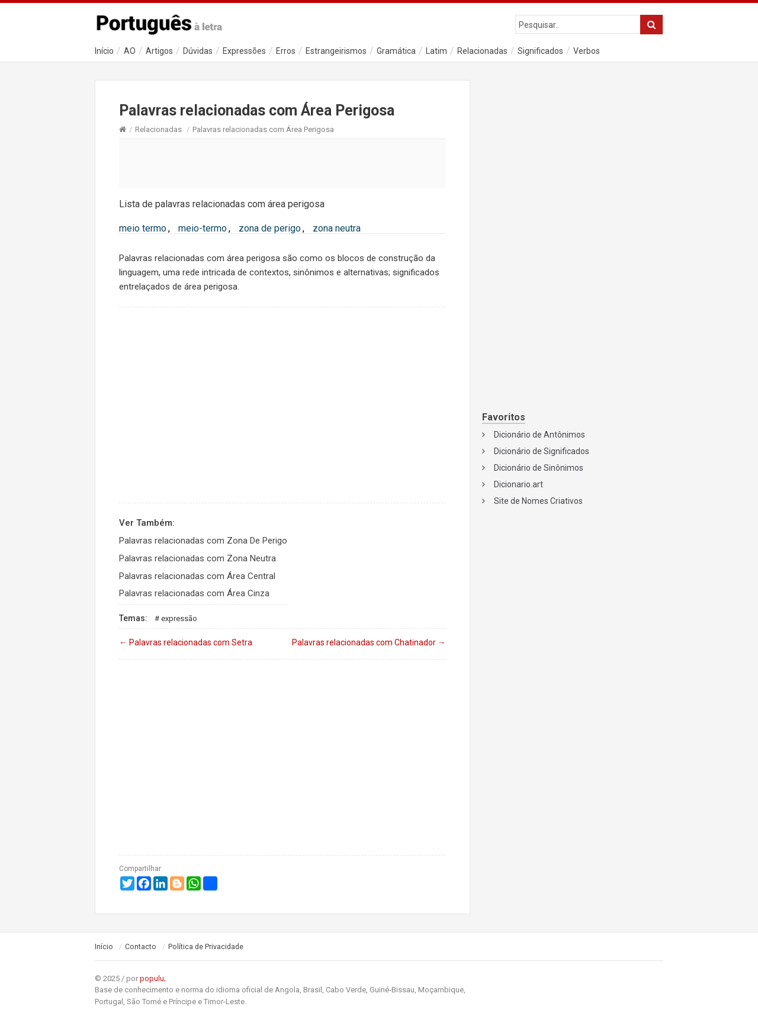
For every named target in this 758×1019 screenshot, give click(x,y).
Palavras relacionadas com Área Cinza (194, 593)
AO (130, 51)
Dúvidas (198, 51)
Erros (286, 51)
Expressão (179, 618)
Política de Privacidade (205, 947)
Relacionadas (482, 51)
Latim (436, 51)
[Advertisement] (282, 163)
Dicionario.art (518, 484)
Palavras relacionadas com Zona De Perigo (203, 540)
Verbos (586, 51)
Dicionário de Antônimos (539, 434)
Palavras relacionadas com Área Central (197, 576)
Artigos (159, 51)
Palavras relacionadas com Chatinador (369, 642)
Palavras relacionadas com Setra (185, 642)
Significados (540, 51)
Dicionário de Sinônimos (538, 467)
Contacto (140, 947)
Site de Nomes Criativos (538, 501)
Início (104, 51)
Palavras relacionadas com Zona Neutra (197, 558)
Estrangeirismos (336, 51)
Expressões (244, 51)
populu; (153, 978)
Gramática (396, 51)
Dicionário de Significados (541, 451)
